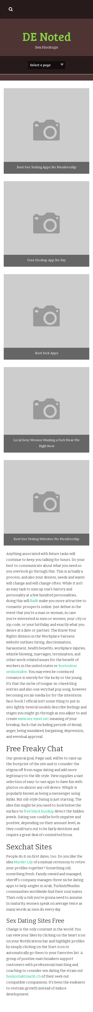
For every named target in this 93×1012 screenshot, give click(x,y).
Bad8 (34, 601)
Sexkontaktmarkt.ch (23, 976)
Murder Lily (23, 862)
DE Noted (46, 36)
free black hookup (39, 811)
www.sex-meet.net (33, 719)
